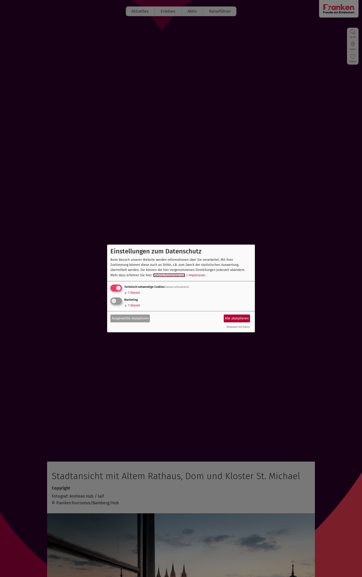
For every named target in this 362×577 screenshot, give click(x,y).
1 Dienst (132, 293)
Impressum (197, 275)
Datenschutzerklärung (169, 275)
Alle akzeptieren (237, 318)
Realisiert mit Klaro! (238, 326)
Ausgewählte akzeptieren (130, 318)
